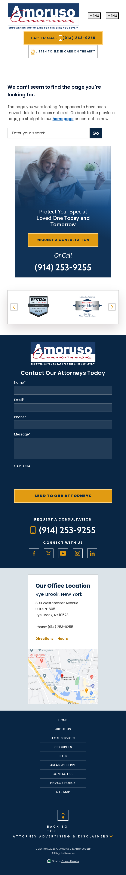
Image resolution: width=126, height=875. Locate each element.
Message (22, 434)
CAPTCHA (22, 466)
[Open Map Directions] (63, 652)
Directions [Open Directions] (44, 638)
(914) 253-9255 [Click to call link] (60, 626)
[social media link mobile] (34, 553)
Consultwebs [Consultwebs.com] (70, 861)
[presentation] (46, 478)
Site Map (63, 792)
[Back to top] (63, 815)
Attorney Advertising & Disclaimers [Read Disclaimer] (61, 836)
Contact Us (63, 774)
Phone (20, 417)
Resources (63, 747)
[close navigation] (112, 15)
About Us (63, 729)
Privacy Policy (63, 783)
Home (63, 720)
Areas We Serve (63, 765)
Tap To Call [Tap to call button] (63, 38)
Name (20, 382)
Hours (63, 638)
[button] (14, 307)
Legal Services (63, 738)
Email (19, 400)
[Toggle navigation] (94, 15)
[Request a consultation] (63, 240)
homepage (63, 118)
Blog (63, 756)
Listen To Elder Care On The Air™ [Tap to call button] (63, 52)
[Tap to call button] (63, 267)
